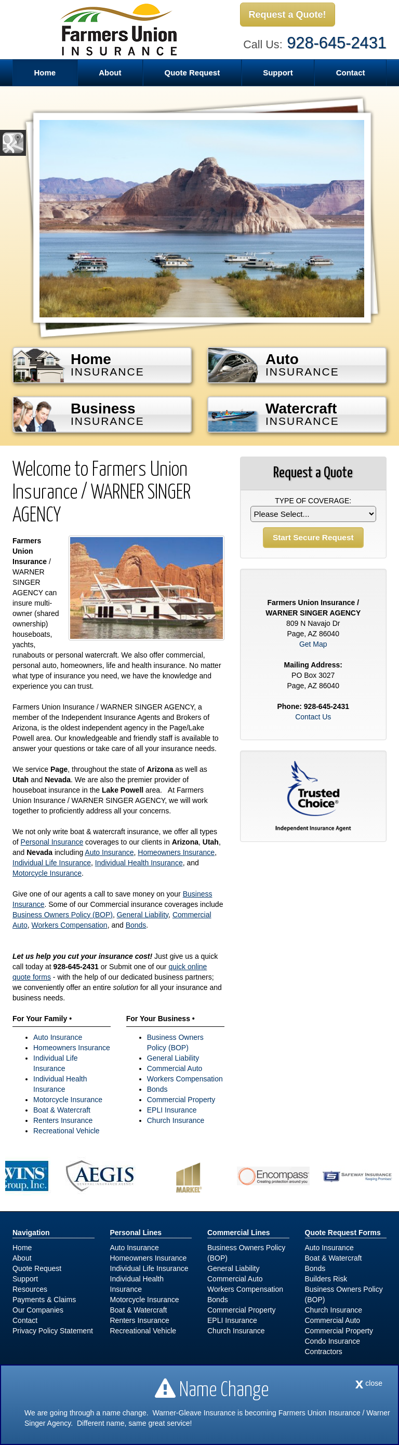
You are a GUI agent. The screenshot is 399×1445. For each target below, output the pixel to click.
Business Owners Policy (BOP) (62, 915)
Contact (350, 72)
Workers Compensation (70, 925)
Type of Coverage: (313, 501)
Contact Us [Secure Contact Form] (313, 717)
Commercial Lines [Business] (238, 1232)
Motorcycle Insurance (47, 873)
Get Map (313, 644)
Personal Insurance (52, 842)
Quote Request (36, 1268)
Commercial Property (181, 1099)
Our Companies (37, 1310)
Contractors (323, 1351)
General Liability (142, 915)
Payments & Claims (44, 1299)
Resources (29, 1289)
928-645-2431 (337, 43)
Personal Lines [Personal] (136, 1232)
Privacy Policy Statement (52, 1331)
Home (45, 72)
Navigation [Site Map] (31, 1232)
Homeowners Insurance (176, 852)
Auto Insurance (109, 852)
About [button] (110, 72)
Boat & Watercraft (61, 1110)
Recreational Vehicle (66, 1131)
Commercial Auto (175, 1068)
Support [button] (278, 72)
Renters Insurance (62, 1120)
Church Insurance (176, 1120)
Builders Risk (326, 1279)
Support (25, 1279)
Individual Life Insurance (51, 863)
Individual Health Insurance (139, 863)
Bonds (136, 925)
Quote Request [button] (192, 72)
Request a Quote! (287, 14)
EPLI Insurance (172, 1110)
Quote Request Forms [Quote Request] (343, 1232)
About (22, 1258)
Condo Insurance (333, 1341)
